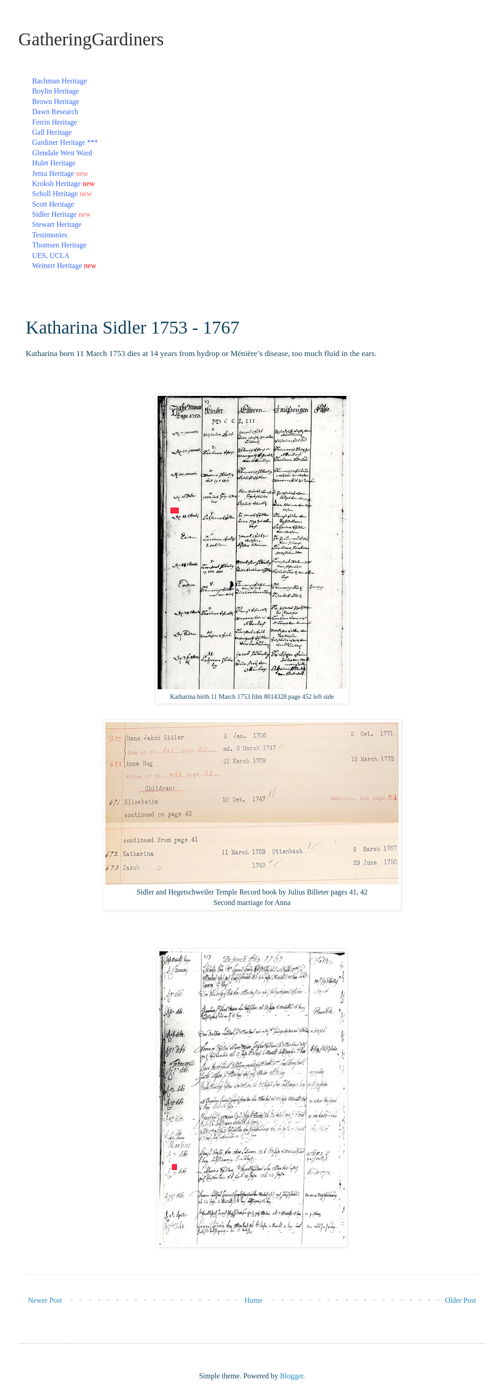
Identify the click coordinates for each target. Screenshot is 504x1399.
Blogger (291, 1376)
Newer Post (45, 1300)
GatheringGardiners (91, 39)
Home (254, 1300)
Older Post (460, 1300)
